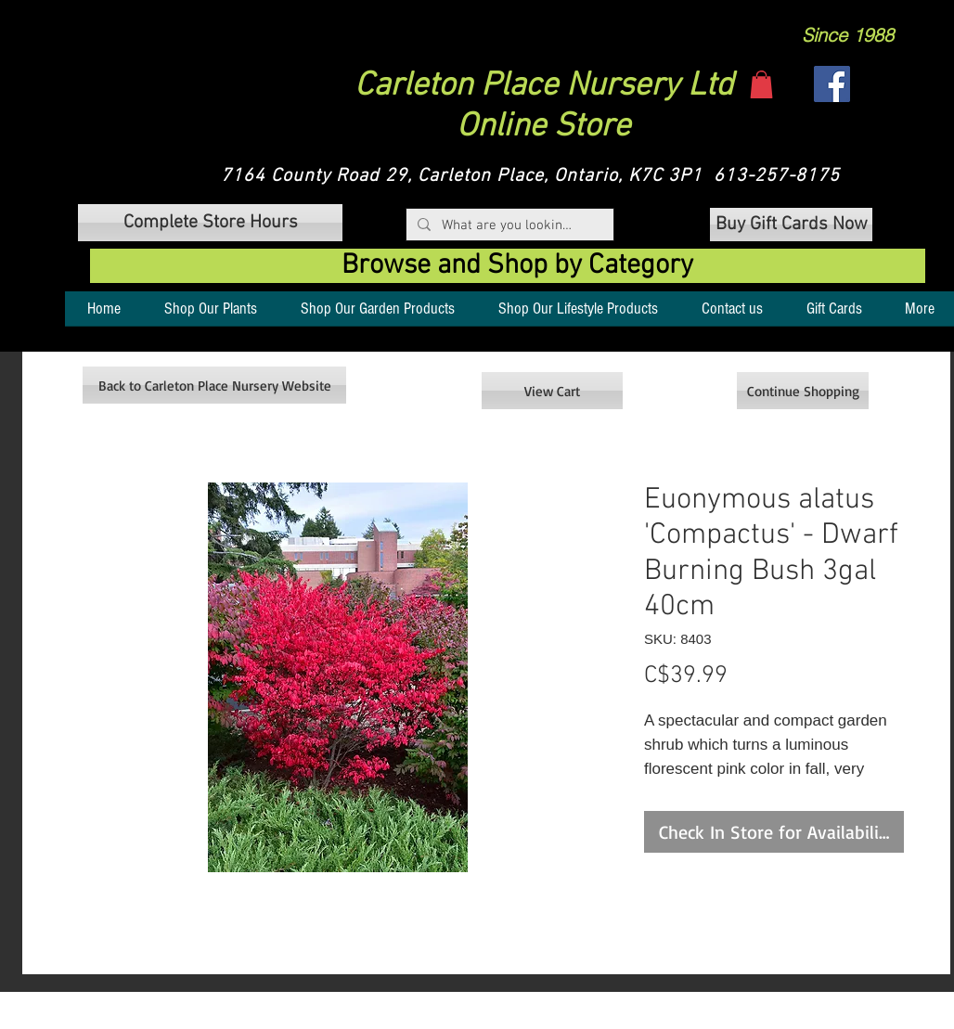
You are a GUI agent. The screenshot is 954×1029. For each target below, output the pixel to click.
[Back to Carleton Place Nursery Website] (214, 385)
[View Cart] (552, 390)
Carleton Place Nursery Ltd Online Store (544, 107)
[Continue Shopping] (803, 390)
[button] (761, 84)
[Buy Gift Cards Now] (791, 224)
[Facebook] (832, 84)
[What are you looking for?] (508, 226)
